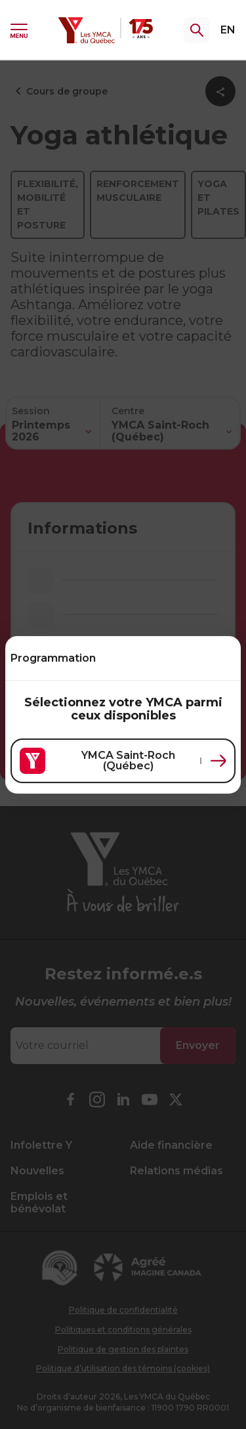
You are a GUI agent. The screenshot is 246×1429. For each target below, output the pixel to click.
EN (228, 30)
